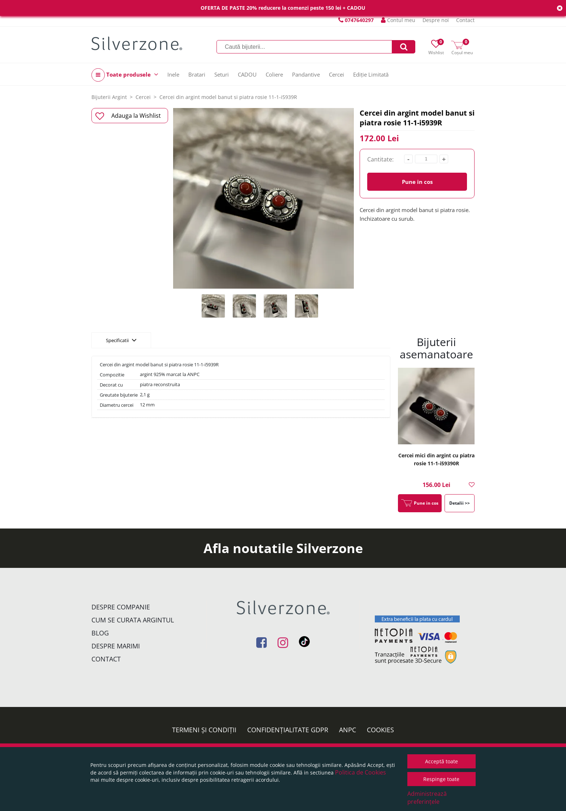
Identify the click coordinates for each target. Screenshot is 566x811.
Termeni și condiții (204, 729)
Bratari (196, 74)
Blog (100, 633)
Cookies (380, 729)
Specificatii (121, 340)
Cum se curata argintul (132, 620)
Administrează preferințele (427, 798)
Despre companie (120, 607)
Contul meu (398, 20)
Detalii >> (459, 503)
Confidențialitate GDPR (287, 729)
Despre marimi (115, 646)
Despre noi (436, 20)
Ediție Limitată (371, 74)
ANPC (347, 729)
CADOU (247, 74)
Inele (173, 74)
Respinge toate (441, 779)
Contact (465, 20)
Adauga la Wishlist (128, 116)
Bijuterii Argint (109, 97)
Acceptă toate (441, 761)
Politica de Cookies (360, 772)
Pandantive (306, 74)
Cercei (336, 74)
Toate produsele (124, 75)
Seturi (221, 74)
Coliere (274, 74)
